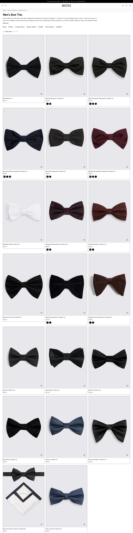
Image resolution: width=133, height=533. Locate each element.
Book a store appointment (78, 1)
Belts (4, 27)
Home (4, 10)
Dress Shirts (49, 27)
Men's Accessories (12, 10)
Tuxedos (40, 27)
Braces (11, 27)
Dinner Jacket (31, 27)
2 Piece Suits (20, 27)
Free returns (65, 1)
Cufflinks (59, 27)
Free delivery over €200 (53, 1)
